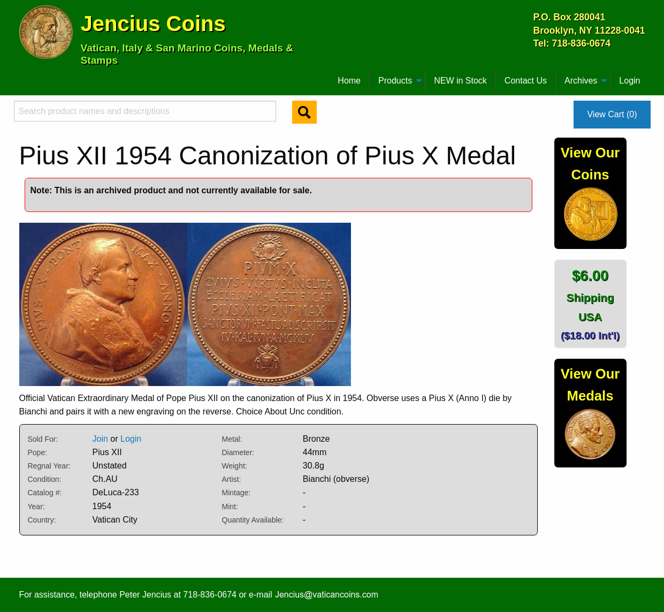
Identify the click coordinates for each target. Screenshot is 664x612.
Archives (580, 80)
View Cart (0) (612, 114)
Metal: (232, 439)
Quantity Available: (253, 520)
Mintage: (236, 492)
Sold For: (43, 439)
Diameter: (238, 452)
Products (395, 80)
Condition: (45, 479)
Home (349, 80)
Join (100, 438)
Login (629, 80)
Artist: (231, 479)
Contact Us (526, 80)
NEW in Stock (460, 80)
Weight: (234, 466)
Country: (42, 520)
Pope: (38, 452)
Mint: (230, 506)
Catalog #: (45, 492)
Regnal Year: (49, 466)
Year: (36, 506)
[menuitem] (24, 76)
